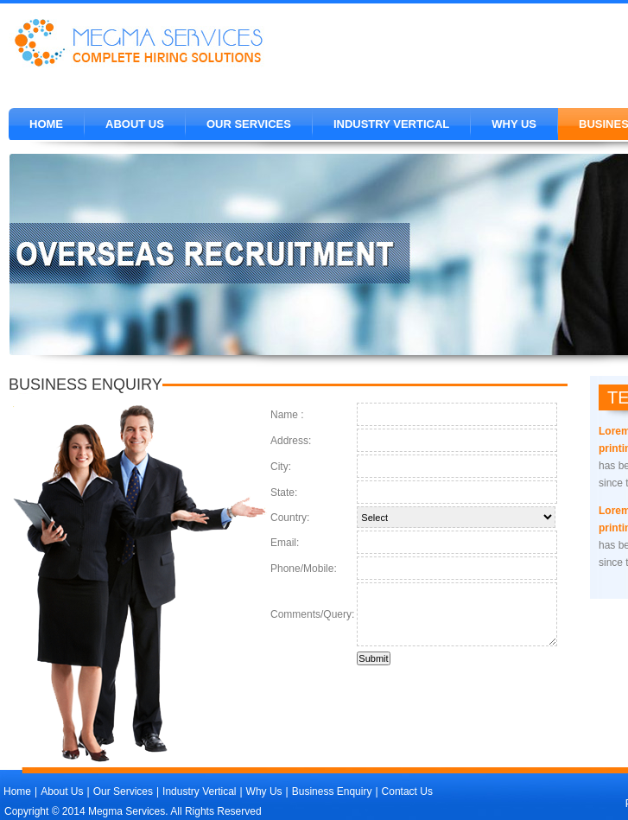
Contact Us (407, 791)
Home (46, 124)
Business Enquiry (332, 791)
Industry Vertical (391, 124)
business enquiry (85, 384)
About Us (134, 124)
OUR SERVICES (248, 124)
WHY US (514, 124)
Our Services (123, 791)
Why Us (264, 791)
